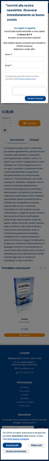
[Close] (6, 4)
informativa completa (18, 439)
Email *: (8, 65)
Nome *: (8, 54)
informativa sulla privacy (25, 79)
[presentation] (29, 91)
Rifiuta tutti (36, 445)
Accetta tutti (12, 445)
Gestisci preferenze (16, 451)
